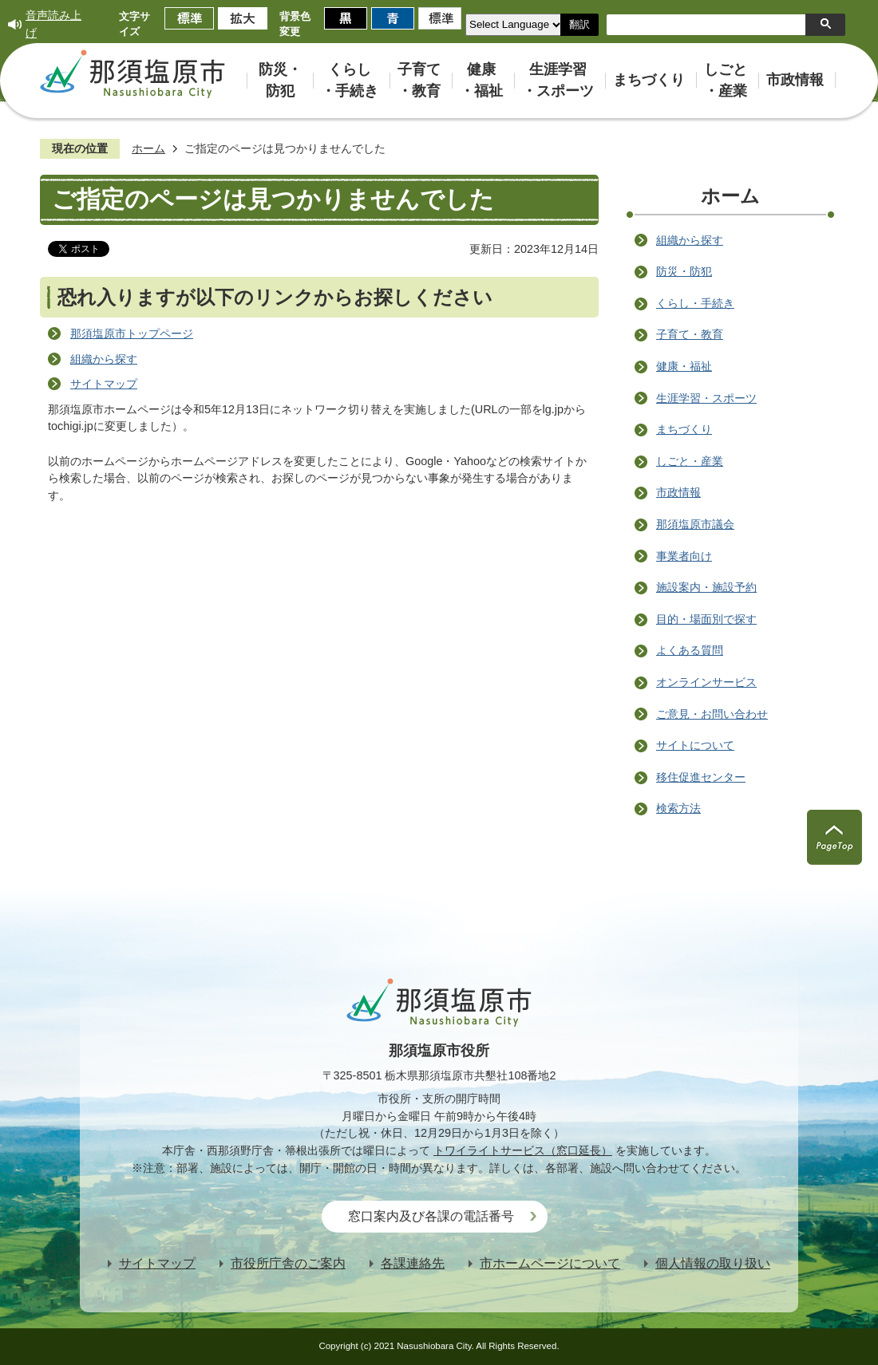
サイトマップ (103, 383)
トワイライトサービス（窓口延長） (522, 1150)
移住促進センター (701, 777)
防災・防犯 (684, 271)
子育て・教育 (689, 334)
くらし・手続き (695, 303)
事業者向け (684, 556)
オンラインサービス (706, 682)
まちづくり (684, 429)
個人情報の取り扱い (712, 1263)
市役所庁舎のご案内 (288, 1263)
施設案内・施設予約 (706, 587)
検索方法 (678, 808)
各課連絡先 (413, 1263)
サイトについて (695, 745)
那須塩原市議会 (695, 524)
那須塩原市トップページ (131, 333)
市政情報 (678, 492)
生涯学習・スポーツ (706, 398)
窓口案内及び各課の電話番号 (431, 1216)
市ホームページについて (550, 1263)
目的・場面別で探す (706, 619)
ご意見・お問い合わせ (712, 714)
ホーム (148, 148)
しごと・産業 (689, 461)
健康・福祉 (684, 366)
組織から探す (103, 359)
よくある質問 (689, 650)
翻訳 (579, 24)
